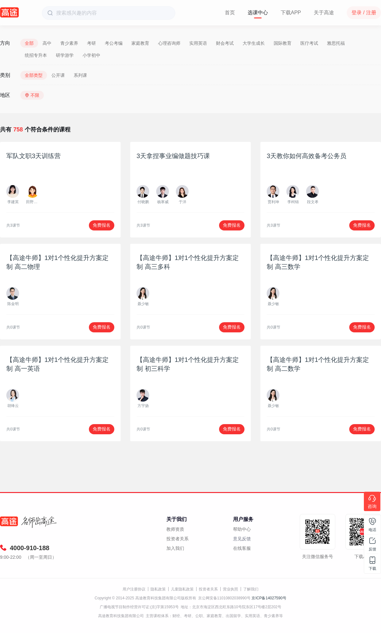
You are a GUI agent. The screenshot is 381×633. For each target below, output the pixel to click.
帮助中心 (242, 529)
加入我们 (175, 548)
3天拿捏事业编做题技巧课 (173, 155)
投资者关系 (177, 538)
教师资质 (175, 529)
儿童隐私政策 (182, 589)
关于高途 (324, 12)
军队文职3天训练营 (33, 155)
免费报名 (101, 225)
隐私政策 (158, 589)
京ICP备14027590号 (268, 598)
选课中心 (258, 12)
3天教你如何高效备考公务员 (306, 155)
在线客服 (242, 548)
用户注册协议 (134, 589)
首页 (230, 12)
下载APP (291, 12)
